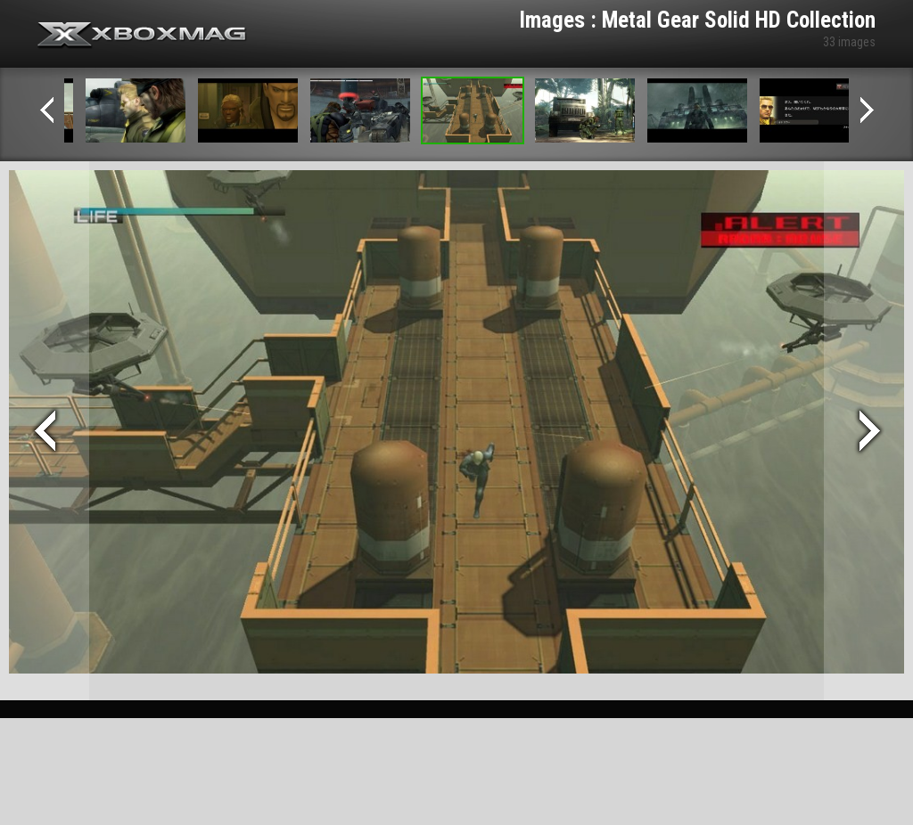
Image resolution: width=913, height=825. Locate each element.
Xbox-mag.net (142, 35)
